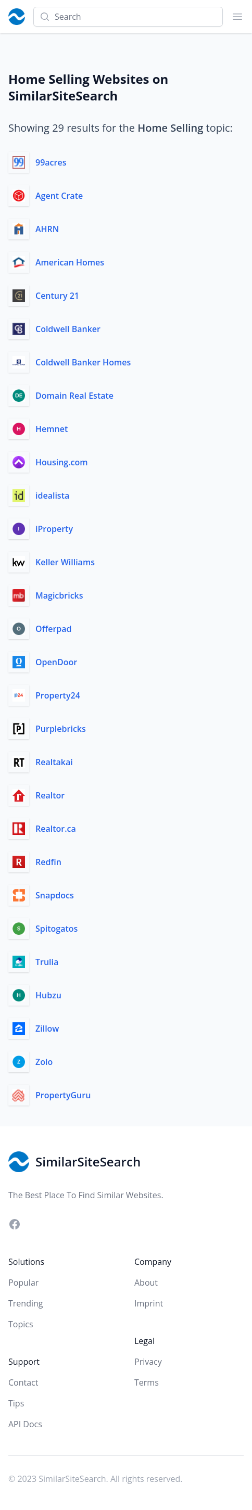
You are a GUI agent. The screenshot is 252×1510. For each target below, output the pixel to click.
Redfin (48, 862)
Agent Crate (59, 195)
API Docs (25, 1424)
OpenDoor (56, 662)
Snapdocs (54, 895)
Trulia (46, 962)
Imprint (148, 1303)
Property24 (57, 695)
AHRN (47, 229)
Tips (16, 1403)
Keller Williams (65, 562)
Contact (23, 1382)
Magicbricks (59, 595)
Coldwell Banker (67, 329)
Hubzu (48, 995)
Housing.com (61, 462)
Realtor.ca (55, 828)
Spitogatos (56, 928)
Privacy (148, 1361)
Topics (20, 1324)
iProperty (54, 529)
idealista (52, 495)
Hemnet (51, 429)
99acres (50, 162)
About (146, 1282)
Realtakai (54, 762)
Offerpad (53, 629)
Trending (25, 1303)
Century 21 (57, 295)
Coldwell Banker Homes (83, 362)
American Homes (69, 262)
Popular (23, 1282)
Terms (146, 1382)
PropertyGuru (63, 1095)
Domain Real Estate (74, 395)
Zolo (44, 1062)
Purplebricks (60, 728)
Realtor (50, 795)
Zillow (47, 1028)
